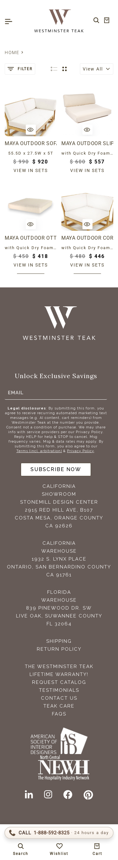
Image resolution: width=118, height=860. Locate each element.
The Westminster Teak (59, 666)
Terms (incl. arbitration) (39, 451)
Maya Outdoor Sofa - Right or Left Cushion (31, 143)
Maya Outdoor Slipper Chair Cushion (87, 143)
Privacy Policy (80, 451)
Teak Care (59, 706)
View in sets (31, 170)
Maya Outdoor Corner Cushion (87, 238)
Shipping (59, 641)
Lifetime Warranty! (59, 674)
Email (16, 393)
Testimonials (59, 690)
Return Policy (59, 649)
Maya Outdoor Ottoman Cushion (31, 238)
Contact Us (59, 698)
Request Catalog (59, 682)
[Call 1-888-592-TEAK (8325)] (59, 833)
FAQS (59, 714)
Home (12, 52)
